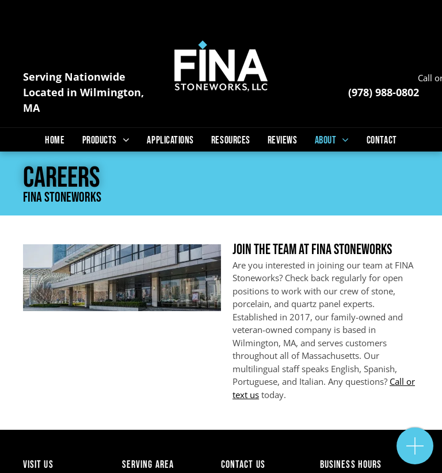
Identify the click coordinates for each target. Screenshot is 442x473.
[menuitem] (54, 140)
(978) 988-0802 (383, 92)
